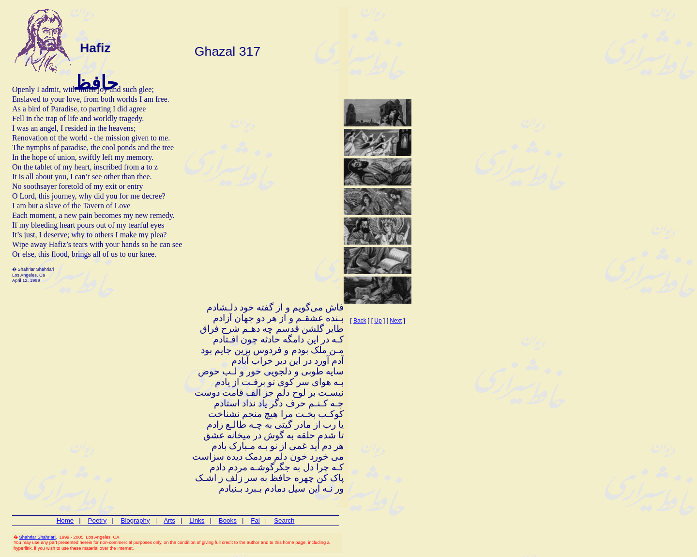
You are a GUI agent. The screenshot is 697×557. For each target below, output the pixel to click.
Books (228, 520)
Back (359, 320)
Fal (255, 520)
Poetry (97, 520)
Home (65, 520)
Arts (169, 520)
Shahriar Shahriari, (38, 537)
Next (396, 320)
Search (284, 520)
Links (196, 520)
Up (377, 320)
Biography (135, 520)
